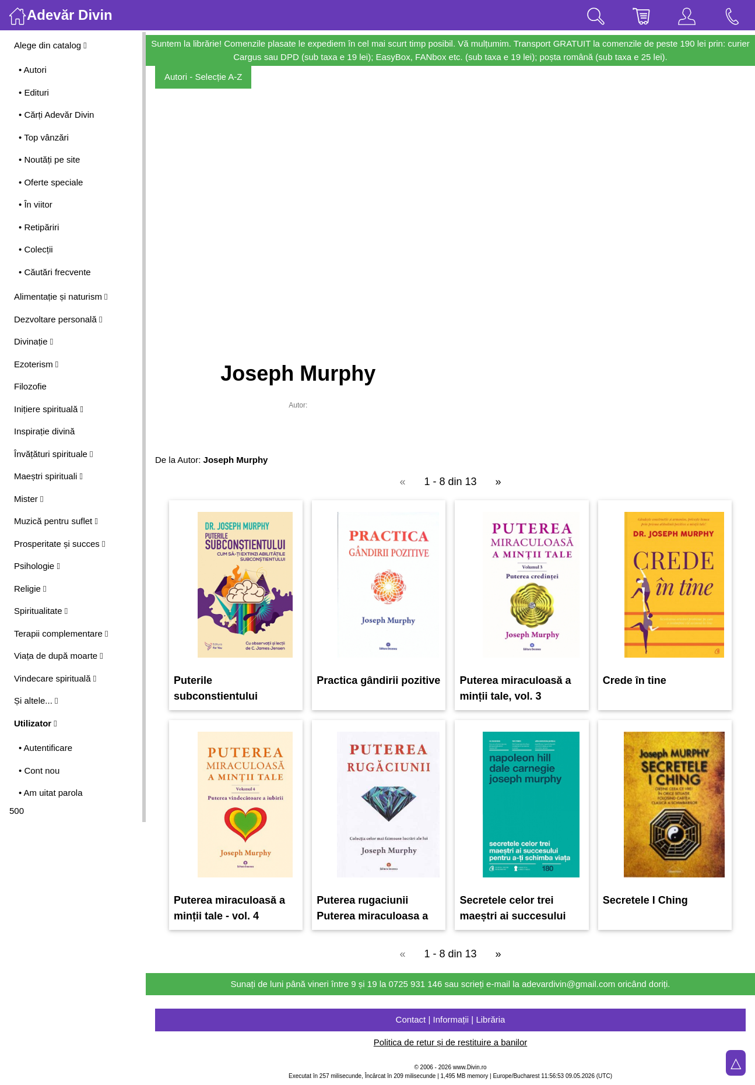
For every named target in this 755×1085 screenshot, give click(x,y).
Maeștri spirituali (48, 476)
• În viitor (35, 204)
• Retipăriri (39, 227)
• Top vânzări (44, 137)
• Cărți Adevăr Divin (56, 115)
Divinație (33, 341)
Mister (28, 499)
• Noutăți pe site (49, 159)
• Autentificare (45, 748)
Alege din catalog (50, 45)
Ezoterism (36, 364)
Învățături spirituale (53, 454)
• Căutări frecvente (55, 272)
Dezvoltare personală (58, 319)
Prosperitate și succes (59, 544)
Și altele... (36, 700)
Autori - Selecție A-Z (203, 77)
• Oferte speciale (51, 182)
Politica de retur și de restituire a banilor (450, 1042)
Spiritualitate (41, 611)
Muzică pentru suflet (56, 521)
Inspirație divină (44, 431)
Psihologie (37, 566)
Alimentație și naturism (61, 296)
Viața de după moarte (58, 656)
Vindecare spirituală (55, 678)
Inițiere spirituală (48, 409)
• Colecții (36, 249)
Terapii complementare (61, 633)
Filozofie (30, 386)
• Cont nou (39, 770)
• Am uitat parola (50, 793)
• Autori (33, 70)
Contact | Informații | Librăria (450, 1019)
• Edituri (34, 92)
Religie (30, 589)
